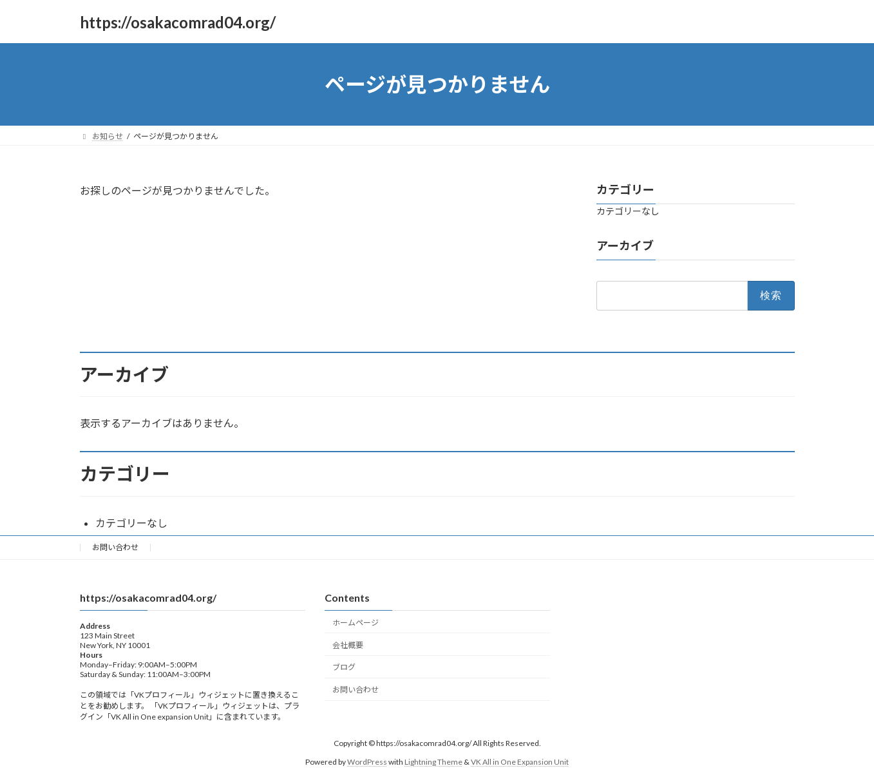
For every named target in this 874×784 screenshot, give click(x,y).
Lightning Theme (433, 761)
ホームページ (355, 622)
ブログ (344, 667)
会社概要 (347, 644)
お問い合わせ (115, 547)
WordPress (367, 761)
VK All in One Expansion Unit (520, 761)
